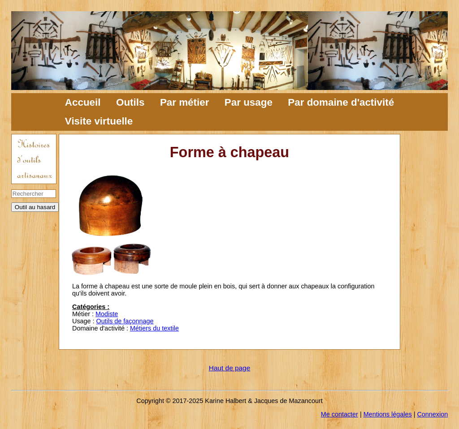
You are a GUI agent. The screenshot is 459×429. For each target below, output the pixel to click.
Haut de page (229, 368)
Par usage (249, 102)
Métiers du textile (154, 328)
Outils (130, 102)
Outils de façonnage (125, 321)
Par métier (184, 102)
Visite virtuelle (99, 121)
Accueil (83, 102)
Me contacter (339, 414)
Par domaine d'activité (341, 102)
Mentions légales (388, 414)
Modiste (106, 313)
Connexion (432, 414)
